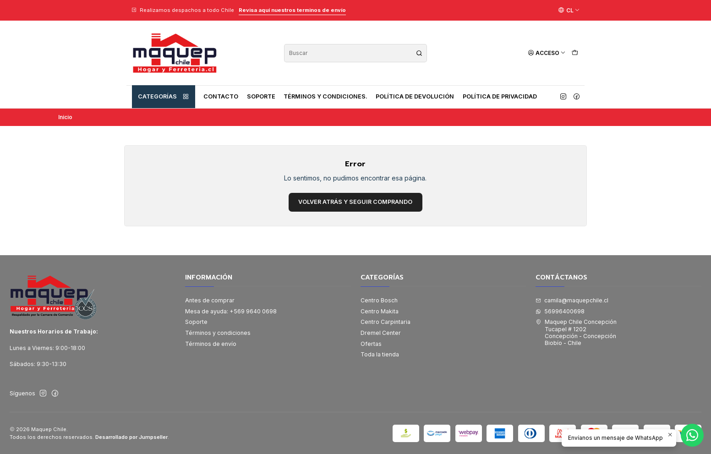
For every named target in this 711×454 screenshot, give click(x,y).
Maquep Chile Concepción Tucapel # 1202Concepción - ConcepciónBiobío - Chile (576, 332)
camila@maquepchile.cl (572, 300)
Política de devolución (415, 96)
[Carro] (575, 53)
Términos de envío (210, 343)
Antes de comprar (210, 300)
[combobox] (355, 53)
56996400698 (560, 311)
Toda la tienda (380, 354)
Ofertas (371, 343)
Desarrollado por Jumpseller (131, 437)
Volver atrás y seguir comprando (355, 201)
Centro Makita (380, 311)
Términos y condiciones (218, 332)
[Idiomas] (569, 10)
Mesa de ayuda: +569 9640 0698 (231, 311)
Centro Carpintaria (385, 321)
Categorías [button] (163, 96)
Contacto (220, 96)
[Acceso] (547, 53)
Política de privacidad (500, 96)
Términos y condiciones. (325, 96)
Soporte (261, 96)
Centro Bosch (379, 300)
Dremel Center (381, 332)
